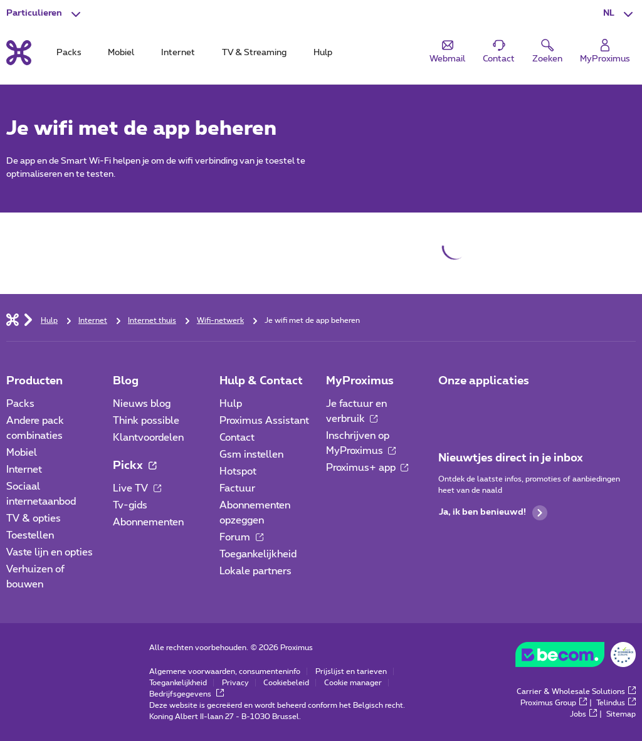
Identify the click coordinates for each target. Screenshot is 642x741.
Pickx (134, 465)
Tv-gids (130, 505)
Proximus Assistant (264, 421)
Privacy (235, 682)
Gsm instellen (251, 454)
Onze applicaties (483, 381)
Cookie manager (353, 682)
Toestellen (30, 535)
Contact (237, 438)
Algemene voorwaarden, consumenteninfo (224, 671)
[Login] (605, 51)
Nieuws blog (142, 404)
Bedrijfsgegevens (186, 694)
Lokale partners (255, 571)
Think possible (146, 421)
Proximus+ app (367, 468)
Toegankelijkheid (258, 554)
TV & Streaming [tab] (254, 52)
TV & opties (33, 518)
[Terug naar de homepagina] (18, 52)
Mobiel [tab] (121, 52)
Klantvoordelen (148, 438)
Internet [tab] (178, 52)
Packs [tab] (69, 52)
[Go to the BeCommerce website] (575, 657)
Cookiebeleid (286, 682)
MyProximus (360, 381)
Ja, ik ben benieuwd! (493, 512)
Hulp (230, 404)
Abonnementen (148, 522)
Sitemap (621, 714)
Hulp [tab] (322, 52)
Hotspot (237, 471)
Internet (24, 470)
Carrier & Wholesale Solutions (576, 691)
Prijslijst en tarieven (351, 671)
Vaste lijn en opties (49, 552)
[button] (619, 13)
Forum (241, 537)
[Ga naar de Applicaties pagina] (449, 407)
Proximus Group (553, 703)
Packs (20, 404)
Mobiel (21, 453)
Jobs (583, 714)
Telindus (616, 703)
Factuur (237, 488)
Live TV (137, 488)
